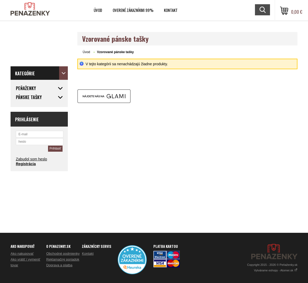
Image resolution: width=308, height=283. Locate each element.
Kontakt (171, 10)
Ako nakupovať (22, 254)
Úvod (98, 10)
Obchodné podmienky (62, 254)
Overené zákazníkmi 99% (133, 10)
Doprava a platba (59, 265)
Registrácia (26, 164)
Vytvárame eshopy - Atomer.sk (275, 270)
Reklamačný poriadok (62, 259)
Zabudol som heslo (31, 159)
